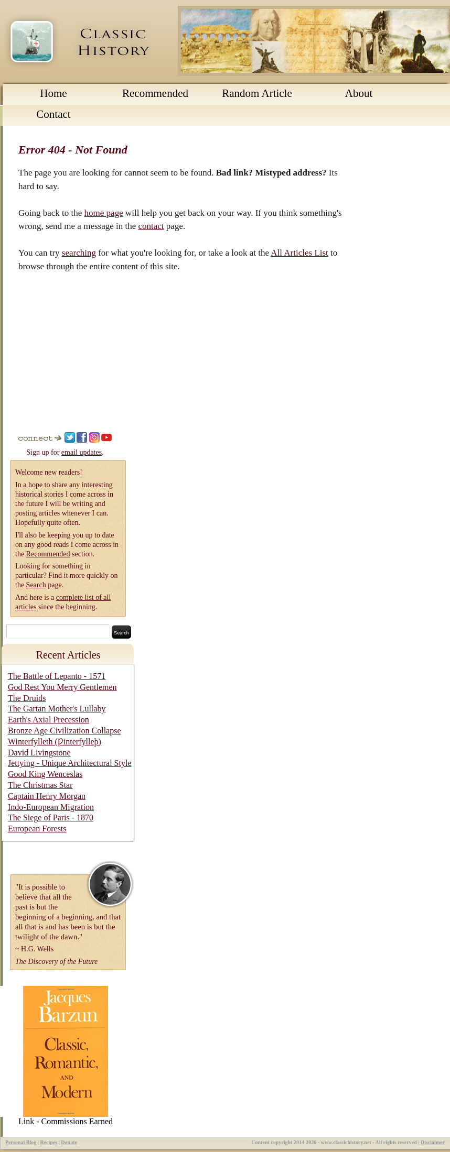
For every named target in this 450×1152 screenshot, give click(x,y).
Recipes (48, 1142)
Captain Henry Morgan (46, 796)
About (359, 93)
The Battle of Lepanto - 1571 (56, 676)
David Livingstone (39, 752)
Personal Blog (20, 1142)
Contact (53, 114)
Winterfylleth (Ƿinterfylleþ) (54, 741)
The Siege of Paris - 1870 (50, 817)
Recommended (155, 93)
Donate (69, 1142)
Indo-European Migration (51, 807)
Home (53, 93)
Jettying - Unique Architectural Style (70, 763)
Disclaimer (433, 1142)
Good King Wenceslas (45, 774)
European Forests (37, 828)
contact (151, 226)
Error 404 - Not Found (72, 149)
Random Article (257, 93)
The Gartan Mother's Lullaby (56, 708)
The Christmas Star (40, 785)
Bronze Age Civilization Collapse (64, 730)
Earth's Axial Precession (48, 719)
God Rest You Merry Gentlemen (62, 687)
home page (103, 213)
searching (79, 253)
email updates (81, 452)
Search (36, 585)
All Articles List (299, 253)
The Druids (27, 698)
